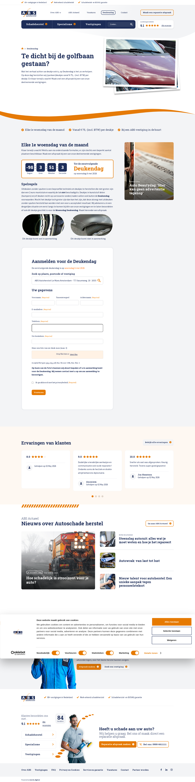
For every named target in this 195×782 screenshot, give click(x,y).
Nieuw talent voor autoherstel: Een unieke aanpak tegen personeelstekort (145, 582)
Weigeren (171, 763)
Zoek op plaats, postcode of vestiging (53, 273)
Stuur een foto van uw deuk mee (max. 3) (49, 348)
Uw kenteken (42, 336)
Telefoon (40, 321)
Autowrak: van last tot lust (139, 561)
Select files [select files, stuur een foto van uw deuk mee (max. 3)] (73, 354)
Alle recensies (48, 719)
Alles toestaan (172, 745)
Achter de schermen (126, 535)
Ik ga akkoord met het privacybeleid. (55, 382)
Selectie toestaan (171, 754)
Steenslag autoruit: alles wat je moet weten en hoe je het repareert (145, 540)
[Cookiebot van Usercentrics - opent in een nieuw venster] (18, 776)
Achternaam (89, 297)
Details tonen (150, 776)
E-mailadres (41, 309)
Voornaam (40, 297)
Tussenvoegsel (62, 297)
